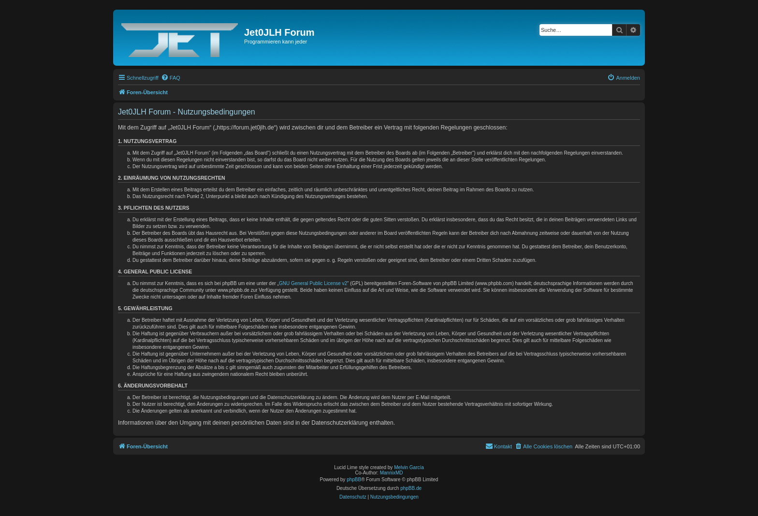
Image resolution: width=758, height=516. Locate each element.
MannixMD (391, 472)
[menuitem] (170, 78)
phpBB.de (411, 488)
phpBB (354, 479)
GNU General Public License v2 (313, 283)
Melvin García (409, 467)
